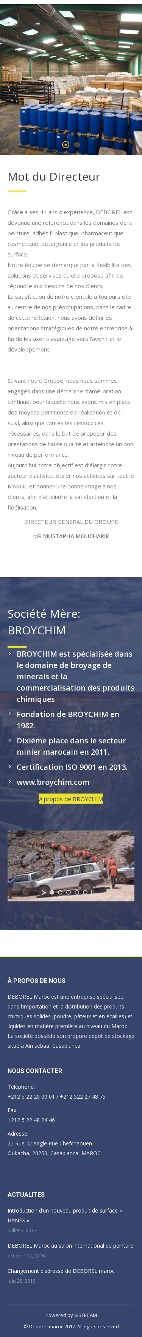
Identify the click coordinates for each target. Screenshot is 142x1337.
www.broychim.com (53, 782)
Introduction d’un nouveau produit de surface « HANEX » (65, 1215)
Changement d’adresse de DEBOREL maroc (61, 1270)
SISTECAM (85, 1315)
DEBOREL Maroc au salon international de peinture (70, 1245)
